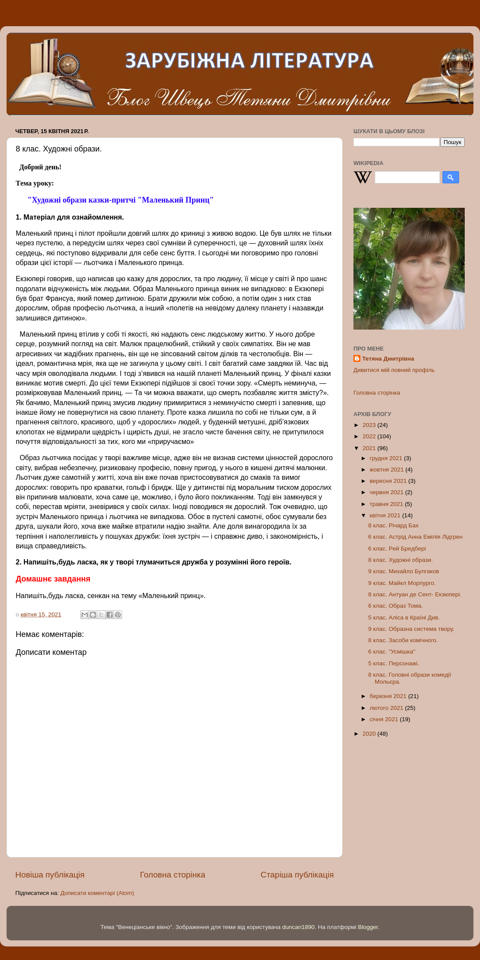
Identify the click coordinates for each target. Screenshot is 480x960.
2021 (370, 448)
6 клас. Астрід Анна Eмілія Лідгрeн (415, 536)
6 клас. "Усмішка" (391, 651)
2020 (370, 733)
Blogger (368, 927)
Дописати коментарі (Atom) (97, 893)
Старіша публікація (297, 874)
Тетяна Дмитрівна (388, 358)
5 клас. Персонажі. (393, 663)
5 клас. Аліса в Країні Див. (404, 617)
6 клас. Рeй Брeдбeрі (397, 548)
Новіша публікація (50, 874)
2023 (370, 425)
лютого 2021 (387, 708)
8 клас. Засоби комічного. (403, 640)
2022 (370, 436)
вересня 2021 (389, 481)
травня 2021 (387, 504)
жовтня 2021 (387, 469)
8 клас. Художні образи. (400, 560)
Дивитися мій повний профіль (394, 370)
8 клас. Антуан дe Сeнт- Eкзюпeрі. (415, 594)
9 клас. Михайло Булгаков (403, 571)
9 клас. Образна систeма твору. (411, 629)
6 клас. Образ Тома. (395, 605)
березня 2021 (389, 696)
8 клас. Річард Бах (393, 525)
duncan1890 (298, 927)
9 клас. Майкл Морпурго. (402, 583)
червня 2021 (387, 492)
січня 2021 (385, 719)
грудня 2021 (387, 458)
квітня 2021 (386, 515)
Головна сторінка (173, 874)
